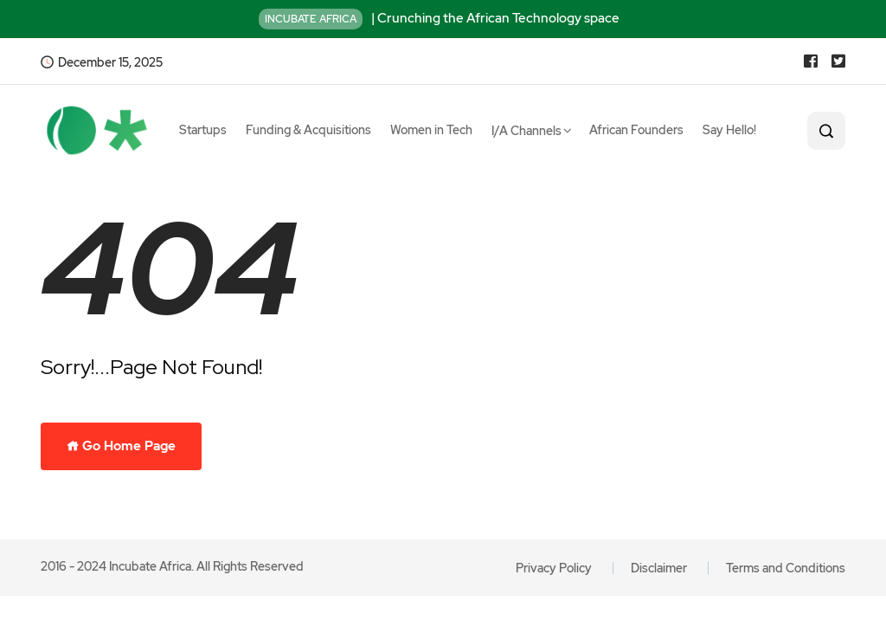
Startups (203, 130)
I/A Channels (526, 131)
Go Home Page (121, 446)
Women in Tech (431, 130)
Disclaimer (659, 568)
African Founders (636, 130)
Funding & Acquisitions (308, 130)
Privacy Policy (554, 568)
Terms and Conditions (785, 568)
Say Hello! (729, 130)
